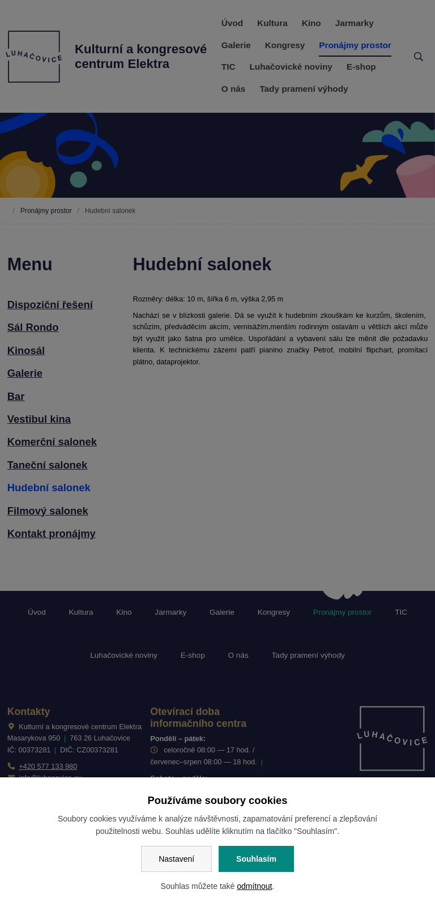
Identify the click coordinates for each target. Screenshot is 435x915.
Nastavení (176, 858)
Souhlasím (256, 858)
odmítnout (254, 886)
